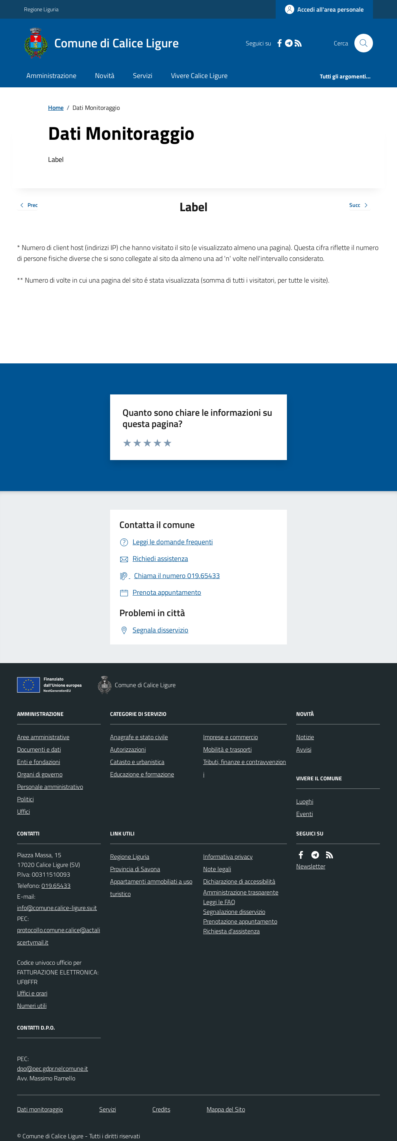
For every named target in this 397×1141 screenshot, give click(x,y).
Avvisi (303, 749)
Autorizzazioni (128, 749)
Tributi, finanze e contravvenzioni (244, 768)
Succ (360, 205)
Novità (104, 75)
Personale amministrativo (50, 786)
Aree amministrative (43, 737)
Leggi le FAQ (219, 902)
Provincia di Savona (135, 869)
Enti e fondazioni (38, 761)
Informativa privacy (228, 856)
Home (56, 107)
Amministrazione (51, 75)
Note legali (217, 869)
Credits (161, 1109)
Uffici (23, 811)
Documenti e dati (39, 749)
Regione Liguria (41, 9)
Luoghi (304, 801)
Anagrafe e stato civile (139, 737)
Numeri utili (32, 1005)
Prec (27, 205)
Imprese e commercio (230, 737)
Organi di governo (39, 774)
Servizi (142, 75)
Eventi (304, 813)
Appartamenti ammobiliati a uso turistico (151, 887)
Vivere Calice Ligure (199, 75)
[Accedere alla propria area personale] (324, 9)
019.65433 (56, 885)
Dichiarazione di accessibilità (239, 881)
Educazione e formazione (142, 774)
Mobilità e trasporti (227, 749)
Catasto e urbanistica (137, 761)
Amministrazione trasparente (240, 892)
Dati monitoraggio (40, 1109)
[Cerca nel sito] (360, 43)
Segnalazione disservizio (234, 911)
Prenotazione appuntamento (240, 921)
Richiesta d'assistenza (231, 931)
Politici (25, 799)
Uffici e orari (32, 993)
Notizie (305, 737)
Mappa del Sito (226, 1109)
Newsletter (310, 866)
